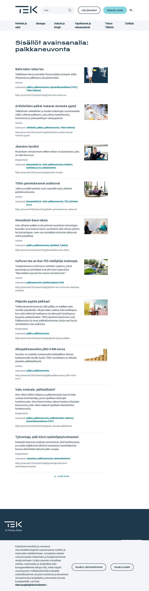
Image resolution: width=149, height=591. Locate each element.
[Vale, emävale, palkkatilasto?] (47, 389)
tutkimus (69, 418)
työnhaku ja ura (33, 168)
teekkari (68, 164)
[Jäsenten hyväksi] (47, 146)
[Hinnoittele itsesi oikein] (47, 220)
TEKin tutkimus (33, 90)
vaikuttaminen (49, 168)
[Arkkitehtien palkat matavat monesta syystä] (47, 106)
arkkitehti (31, 127)
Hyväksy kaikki (122, 567)
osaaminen (31, 458)
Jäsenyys (40, 23)
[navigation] (132, 10)
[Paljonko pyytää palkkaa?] (47, 301)
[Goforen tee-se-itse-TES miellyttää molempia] (47, 261)
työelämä (54, 245)
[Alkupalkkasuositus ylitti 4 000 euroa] (47, 349)
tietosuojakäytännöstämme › (31, 585)
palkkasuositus (57, 418)
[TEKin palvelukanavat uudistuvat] (47, 183)
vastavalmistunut (62, 458)
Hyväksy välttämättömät (89, 567)
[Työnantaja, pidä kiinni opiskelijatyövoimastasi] (47, 437)
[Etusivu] (26, 12)
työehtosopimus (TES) (53, 282)
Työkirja (129, 23)
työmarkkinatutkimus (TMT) (63, 87)
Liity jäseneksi (89, 10)
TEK (66, 201)
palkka (29, 87)
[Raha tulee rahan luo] (47, 69)
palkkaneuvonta (41, 87)
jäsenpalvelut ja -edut (36, 164)
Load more (61, 476)
